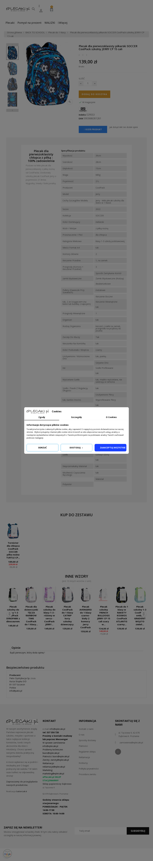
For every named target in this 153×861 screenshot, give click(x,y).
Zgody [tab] (41, 417)
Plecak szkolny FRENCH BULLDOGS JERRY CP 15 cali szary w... (103, 615)
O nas (81, 734)
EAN (81, 118)
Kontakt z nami (86, 729)
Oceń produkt (93, 129)
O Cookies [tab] (111, 417)
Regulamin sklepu (87, 751)
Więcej (62, 22)
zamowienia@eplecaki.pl (131, 742)
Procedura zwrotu (87, 774)
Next (12, 110)
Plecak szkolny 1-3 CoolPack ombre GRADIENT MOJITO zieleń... (140, 615)
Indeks (82, 114)
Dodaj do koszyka (94, 94)
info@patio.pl (15, 690)
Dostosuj (76, 447)
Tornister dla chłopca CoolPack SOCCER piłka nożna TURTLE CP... (13, 550)
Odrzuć (42, 447)
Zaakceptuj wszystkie (113, 447)
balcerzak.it (21, 791)
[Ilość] (87, 83)
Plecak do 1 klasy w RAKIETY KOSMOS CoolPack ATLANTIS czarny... (121, 615)
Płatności (83, 746)
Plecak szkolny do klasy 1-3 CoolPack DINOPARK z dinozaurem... (13, 614)
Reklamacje (84, 757)
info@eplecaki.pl (57, 729)
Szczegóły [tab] (76, 417)
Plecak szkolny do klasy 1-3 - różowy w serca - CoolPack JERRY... (49, 615)
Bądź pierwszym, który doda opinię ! (27, 652)
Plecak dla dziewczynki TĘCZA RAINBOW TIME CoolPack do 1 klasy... (31, 615)
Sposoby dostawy (87, 740)
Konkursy (83, 763)
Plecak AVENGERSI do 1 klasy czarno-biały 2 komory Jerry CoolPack (85, 617)
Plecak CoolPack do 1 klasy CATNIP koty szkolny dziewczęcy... (68, 615)
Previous (12, 44)
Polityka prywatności (89, 768)
